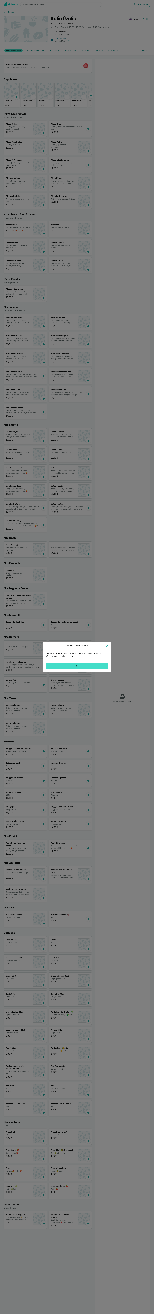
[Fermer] (107, 645)
